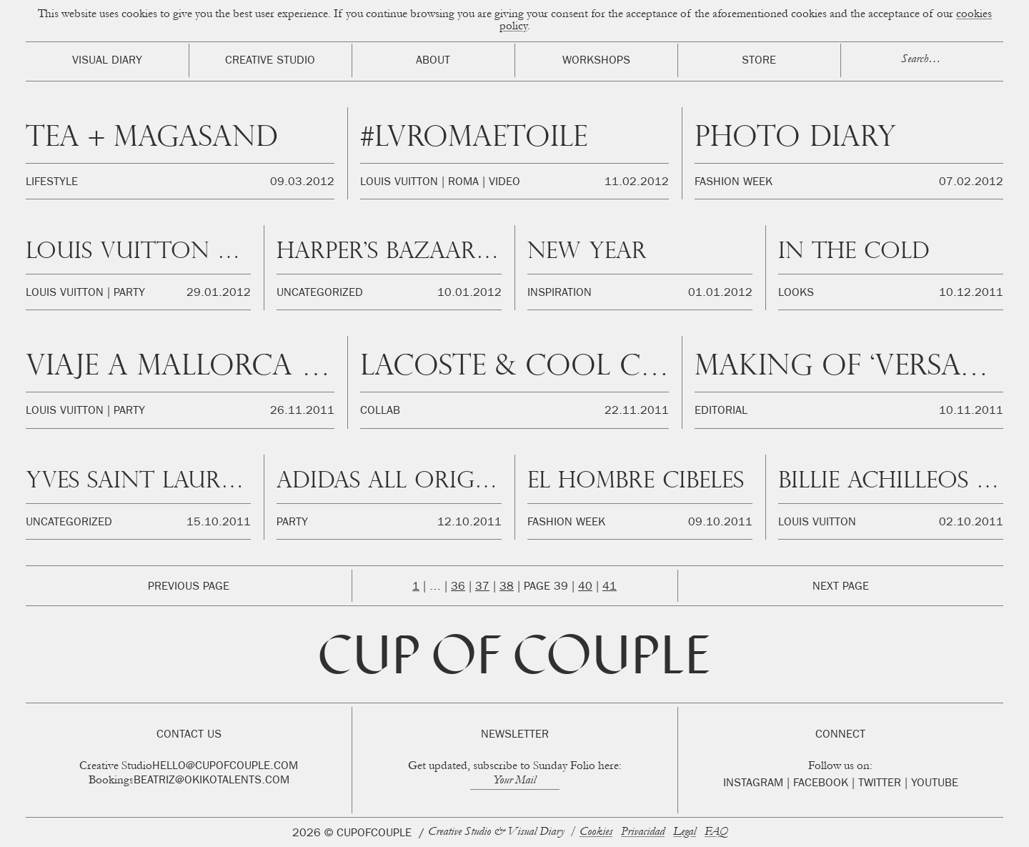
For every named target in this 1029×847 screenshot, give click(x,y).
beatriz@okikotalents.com (211, 781)
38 (506, 587)
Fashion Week (733, 183)
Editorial (721, 411)
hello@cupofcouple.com (225, 767)
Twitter (879, 784)
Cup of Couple (514, 660)
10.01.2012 (469, 293)
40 (585, 587)
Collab (380, 411)
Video (504, 183)
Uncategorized (320, 293)
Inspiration (559, 293)
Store (759, 61)
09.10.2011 (720, 523)
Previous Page (188, 587)
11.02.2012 (637, 183)
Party (129, 293)
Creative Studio (270, 61)
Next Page (840, 587)
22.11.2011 (637, 411)
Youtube (934, 784)
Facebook (820, 784)
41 (609, 587)
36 (458, 587)
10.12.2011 (971, 293)
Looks (796, 293)
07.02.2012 (971, 183)
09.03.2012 (302, 183)
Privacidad (643, 832)
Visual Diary (107, 61)
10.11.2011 (971, 411)
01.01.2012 (720, 293)
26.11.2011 (302, 411)
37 (482, 587)
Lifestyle (52, 183)
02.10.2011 (971, 523)
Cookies (596, 832)
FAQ (716, 832)
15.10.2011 (219, 523)
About (433, 61)
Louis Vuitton (399, 183)
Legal (684, 832)
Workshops (596, 61)
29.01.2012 (219, 293)
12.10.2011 (469, 523)
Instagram (753, 784)
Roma (463, 183)
